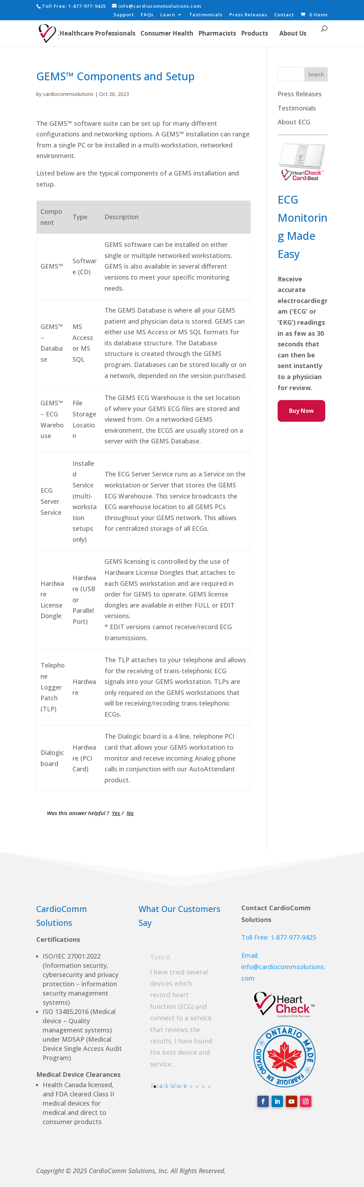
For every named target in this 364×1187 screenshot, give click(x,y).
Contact (284, 15)
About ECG (294, 122)
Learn (167, 15)
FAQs (147, 15)
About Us (292, 33)
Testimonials (206, 15)
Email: (250, 955)
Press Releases (248, 15)
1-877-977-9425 (87, 6)
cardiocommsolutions (68, 94)
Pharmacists (217, 33)
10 (209, 1086)
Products (254, 33)
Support (123, 15)
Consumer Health (166, 33)
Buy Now (301, 411)
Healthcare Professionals (97, 33)
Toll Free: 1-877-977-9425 (278, 937)
